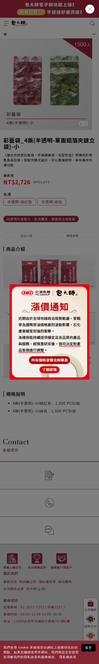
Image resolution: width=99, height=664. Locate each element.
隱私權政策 (67, 657)
